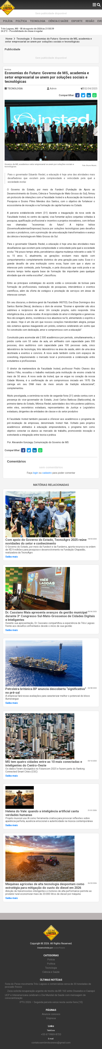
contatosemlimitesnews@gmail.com (51, 1042)
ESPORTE (76, 21)
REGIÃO (90, 21)
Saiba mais (11, 556)
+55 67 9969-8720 (51, 1034)
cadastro (47, 473)
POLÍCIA (8, 21)
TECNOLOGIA (37, 21)
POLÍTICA (21, 21)
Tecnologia (22, 38)
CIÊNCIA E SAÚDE (58, 21)
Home (9, 38)
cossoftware (59, 948)
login (35, 473)
